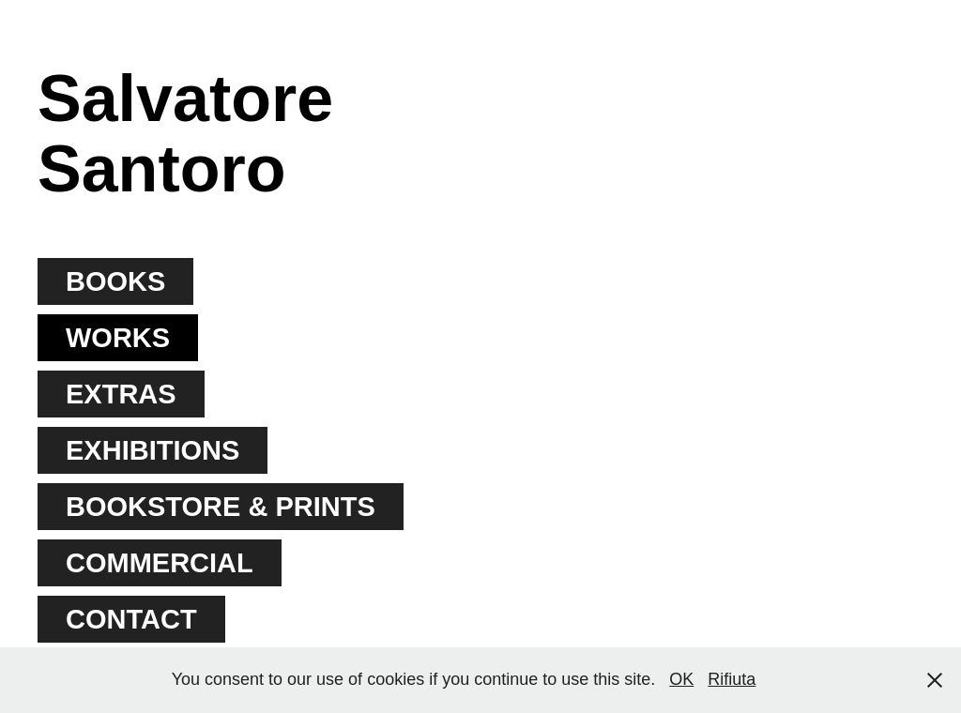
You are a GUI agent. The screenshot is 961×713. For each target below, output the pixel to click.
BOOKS (115, 281)
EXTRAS (121, 394)
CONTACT (131, 619)
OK (681, 679)
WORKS (118, 338)
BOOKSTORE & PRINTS (220, 507)
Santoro (161, 168)
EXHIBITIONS (152, 450)
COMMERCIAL (159, 563)
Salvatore (185, 98)
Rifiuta (731, 679)
